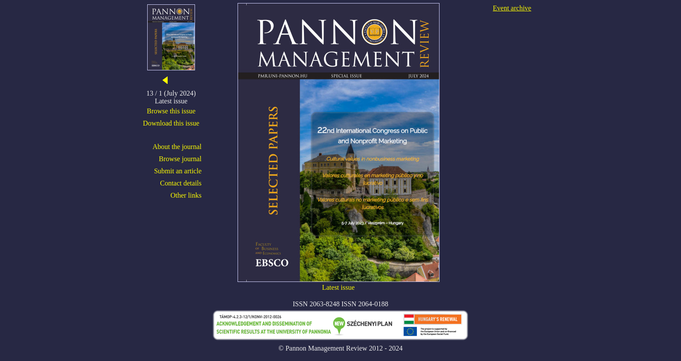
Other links (186, 195)
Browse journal (180, 158)
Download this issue (171, 123)
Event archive (512, 8)
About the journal (177, 146)
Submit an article (178, 171)
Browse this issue (171, 111)
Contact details (181, 183)
